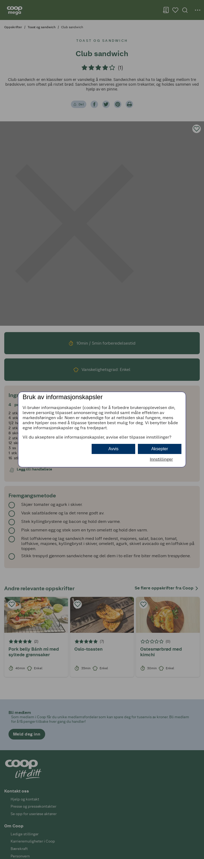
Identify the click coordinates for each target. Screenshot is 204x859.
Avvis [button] (113, 449)
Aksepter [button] (159, 449)
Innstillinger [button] (161, 459)
